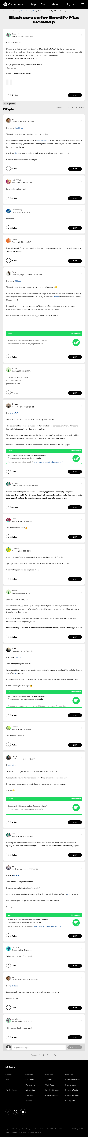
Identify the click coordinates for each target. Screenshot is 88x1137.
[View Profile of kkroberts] (16, 548)
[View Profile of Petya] (14, 272)
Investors (29, 1095)
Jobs (7, 1085)
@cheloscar (14, 986)
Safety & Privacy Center (17, 1129)
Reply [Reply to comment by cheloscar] (75, 966)
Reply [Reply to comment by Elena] (75, 471)
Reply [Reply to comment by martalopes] (75, 1037)
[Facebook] (23, 1111)
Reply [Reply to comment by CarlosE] (75, 822)
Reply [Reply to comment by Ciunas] (75, 261)
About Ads (50, 1129)
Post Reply (74, 1047)
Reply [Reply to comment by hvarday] (75, 507)
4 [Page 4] (76, 107)
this (16, 153)
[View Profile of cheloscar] (15, 947)
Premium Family (71, 1090)
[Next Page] (81, 107)
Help (33, 4)
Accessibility (58, 1129)
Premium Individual (72, 1079)
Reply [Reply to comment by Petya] (75, 357)
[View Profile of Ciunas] (14, 239)
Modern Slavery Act (11, 1132)
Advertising (30, 1090)
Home (16, 11)
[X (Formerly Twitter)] (15, 1111)
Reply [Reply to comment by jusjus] (75, 537)
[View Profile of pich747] (15, 368)
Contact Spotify (51, 1095)
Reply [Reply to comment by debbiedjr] (75, 95)
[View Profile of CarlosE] (15, 756)
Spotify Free (70, 1100)
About (8, 1079)
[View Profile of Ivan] (13, 119)
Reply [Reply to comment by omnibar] (75, 745)
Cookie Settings (40, 1129)
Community (13, 4)
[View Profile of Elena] (16, 404)
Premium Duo (70, 1085)
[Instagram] (8, 1111)
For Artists (29, 1079)
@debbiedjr (19, 128)
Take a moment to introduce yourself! (48, 462)
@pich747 (14, 413)
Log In (75, 4)
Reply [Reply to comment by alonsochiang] (75, 228)
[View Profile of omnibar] (15, 726)
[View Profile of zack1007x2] (16, 180)
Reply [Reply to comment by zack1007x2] (75, 198)
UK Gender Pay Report (34, 1132)
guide (69, 894)
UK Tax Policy (22, 1132)
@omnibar (12, 765)
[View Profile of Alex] (13, 866)
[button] (81, 35)
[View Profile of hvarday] (15, 483)
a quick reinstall (43, 140)
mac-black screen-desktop (23, 74)
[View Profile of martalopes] (16, 1019)
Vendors (28, 1100)
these (56, 296)
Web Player (50, 1085)
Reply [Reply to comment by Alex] (75, 936)
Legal (7, 1129)
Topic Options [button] (9, 104)
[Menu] (83, 4)
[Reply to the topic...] (39, 1047)
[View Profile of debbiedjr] (16, 34)
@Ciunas (18, 281)
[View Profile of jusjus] (14, 518)
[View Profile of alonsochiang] (17, 209)
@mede (16, 875)
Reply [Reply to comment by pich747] (75, 393)
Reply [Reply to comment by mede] (75, 855)
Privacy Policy (29, 1129)
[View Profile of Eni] (15, 648)
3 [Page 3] (72, 107)
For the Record (11, 1090)
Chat (44, 4)
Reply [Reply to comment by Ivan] (75, 169)
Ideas (54, 4)
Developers (30, 1085)
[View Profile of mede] (14, 833)
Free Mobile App (52, 1090)
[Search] (68, 4)
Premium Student (72, 1095)
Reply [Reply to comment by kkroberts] (75, 579)
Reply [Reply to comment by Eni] (75, 715)
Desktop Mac (31, 11)
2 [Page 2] (68, 107)
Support (48, 1079)
